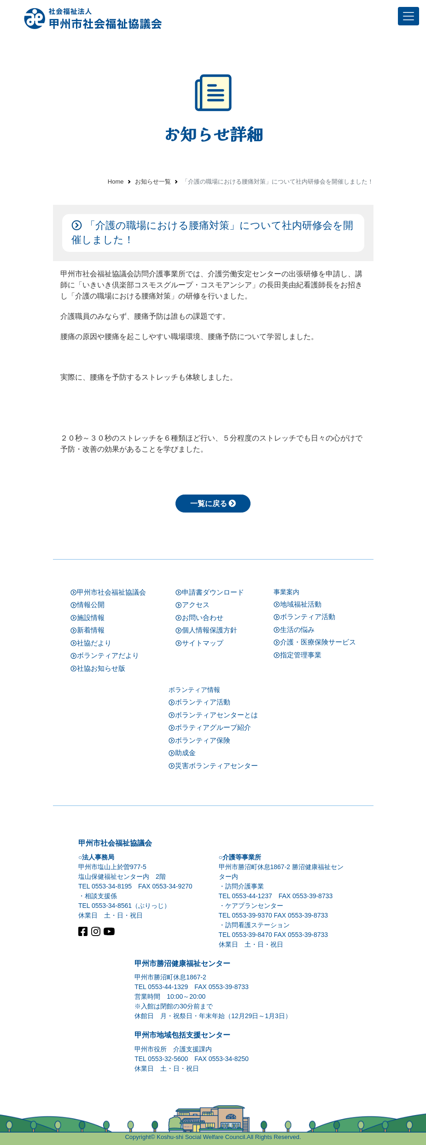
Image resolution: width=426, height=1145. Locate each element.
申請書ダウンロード (209, 591)
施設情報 (87, 617)
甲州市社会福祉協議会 (108, 591)
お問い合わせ (199, 617)
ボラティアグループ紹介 (210, 727)
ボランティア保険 (199, 739)
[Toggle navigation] (408, 16)
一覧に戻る (213, 502)
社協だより (90, 642)
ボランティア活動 (304, 616)
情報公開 (87, 604)
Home (116, 181)
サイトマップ (199, 642)
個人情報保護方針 (206, 629)
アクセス (192, 604)
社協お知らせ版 (97, 667)
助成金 (182, 752)
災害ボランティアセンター (213, 765)
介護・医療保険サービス (315, 641)
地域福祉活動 (297, 603)
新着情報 (87, 629)
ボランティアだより (104, 655)
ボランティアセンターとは (213, 714)
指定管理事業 (297, 654)
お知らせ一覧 (153, 181)
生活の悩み (294, 629)
